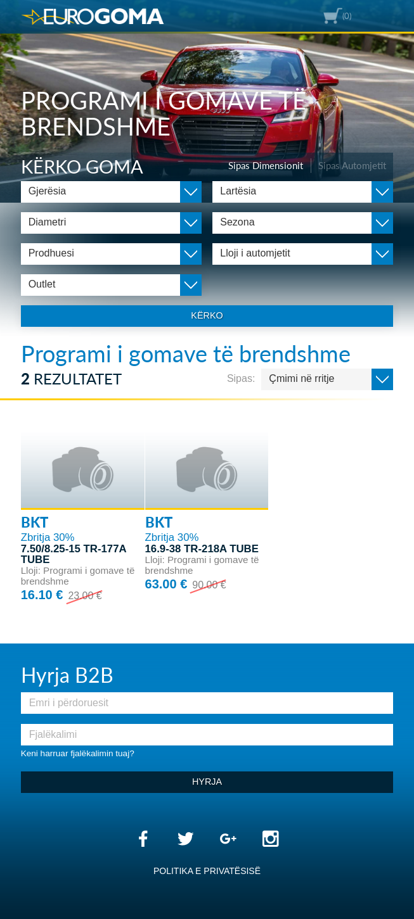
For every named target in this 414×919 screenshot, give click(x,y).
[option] (207, 101)
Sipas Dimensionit (265, 165)
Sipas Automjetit (352, 165)
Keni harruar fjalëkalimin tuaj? (77, 753)
